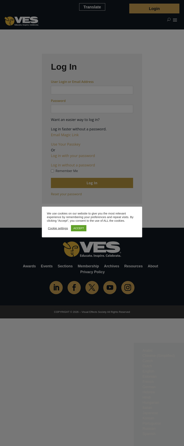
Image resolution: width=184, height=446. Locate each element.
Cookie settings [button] (58, 228)
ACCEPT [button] (78, 228)
